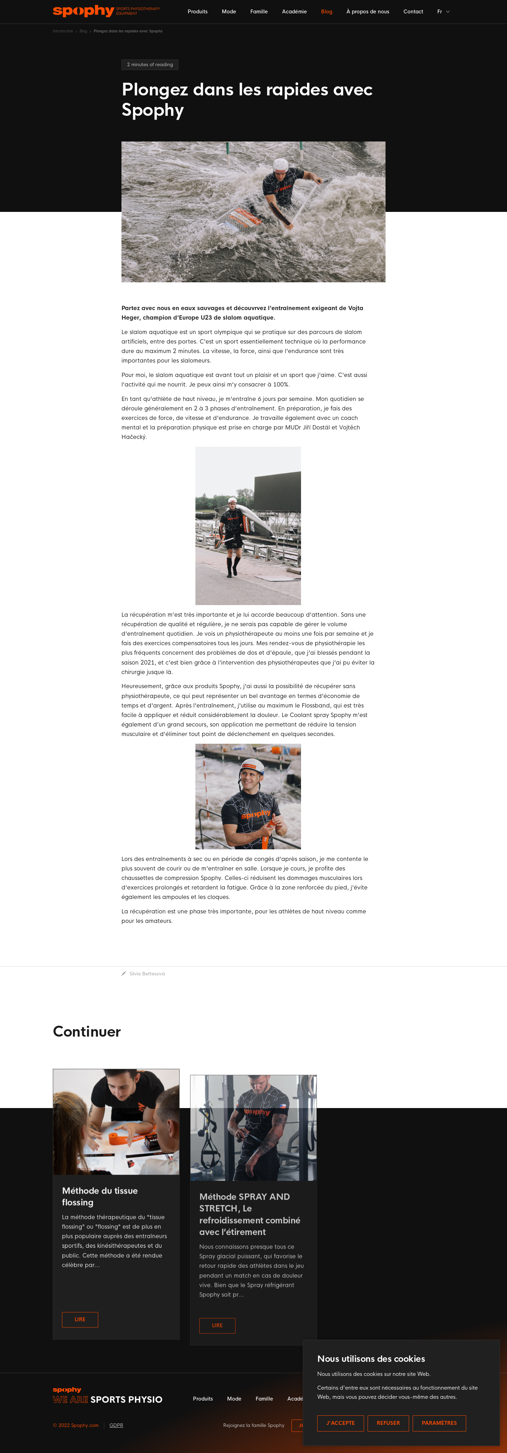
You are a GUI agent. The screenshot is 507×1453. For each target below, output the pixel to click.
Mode (229, 11)
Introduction (63, 31)
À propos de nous (367, 11)
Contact (413, 11)
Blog (326, 11)
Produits (198, 11)
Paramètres (439, 1423)
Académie (294, 11)
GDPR (116, 1425)
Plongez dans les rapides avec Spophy (128, 31)
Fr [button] (443, 11)
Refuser (388, 1423)
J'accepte (340, 1423)
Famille (259, 11)
